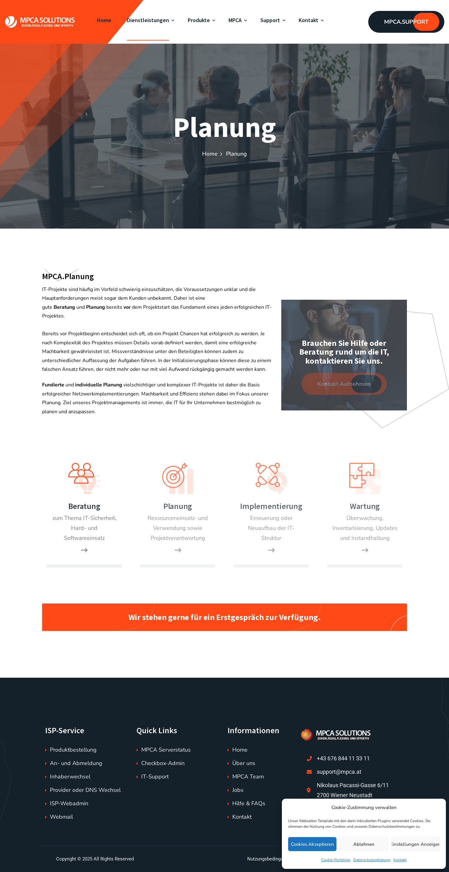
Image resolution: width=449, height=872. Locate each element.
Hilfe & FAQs (248, 803)
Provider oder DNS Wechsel (85, 790)
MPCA (235, 20)
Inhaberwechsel (70, 776)
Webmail (61, 817)
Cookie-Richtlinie (335, 859)
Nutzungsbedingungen (270, 859)
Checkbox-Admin (163, 763)
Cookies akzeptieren (312, 844)
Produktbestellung (73, 749)
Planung (177, 506)
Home (104, 20)
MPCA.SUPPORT (406, 22)
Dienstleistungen (148, 20)
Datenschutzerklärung (371, 859)
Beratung (84, 506)
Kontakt (400, 859)
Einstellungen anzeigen (415, 844)
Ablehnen (363, 844)
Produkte (199, 20)
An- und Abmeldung (76, 763)
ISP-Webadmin (69, 803)
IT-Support (155, 776)
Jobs (238, 790)
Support (270, 20)
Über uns (243, 763)
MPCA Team (248, 776)
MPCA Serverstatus (166, 749)
